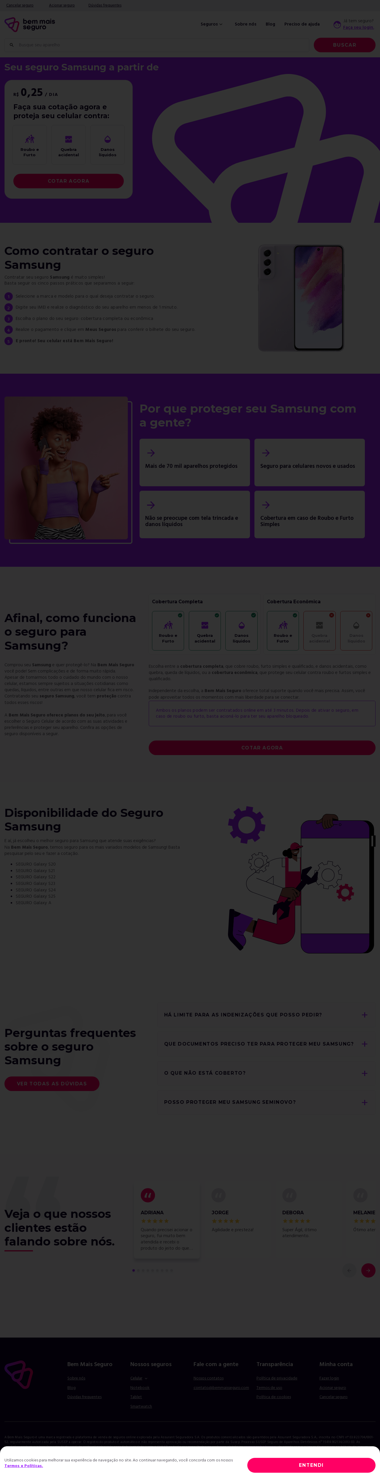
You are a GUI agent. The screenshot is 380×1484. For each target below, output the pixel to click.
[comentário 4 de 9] (148, 1270)
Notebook (140, 1387)
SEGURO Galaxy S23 (35, 883)
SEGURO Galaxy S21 (35, 870)
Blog (270, 24)
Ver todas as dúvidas (52, 1084)
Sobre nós (245, 24)
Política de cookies (273, 1397)
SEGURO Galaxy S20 (36, 864)
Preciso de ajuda (302, 24)
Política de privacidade (276, 1378)
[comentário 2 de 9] (138, 1270)
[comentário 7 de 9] (162, 1270)
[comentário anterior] (349, 1270)
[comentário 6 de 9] (157, 1270)
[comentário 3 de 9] (143, 1270)
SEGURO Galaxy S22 (36, 877)
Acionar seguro (62, 6)
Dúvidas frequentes (104, 5)
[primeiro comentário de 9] (133, 1270)
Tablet (136, 1397)
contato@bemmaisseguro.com (221, 1387)
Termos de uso (269, 1387)
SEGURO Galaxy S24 (36, 890)
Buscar (345, 45)
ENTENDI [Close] (311, 1465)
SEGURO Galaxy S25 (36, 896)
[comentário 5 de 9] (152, 1270)
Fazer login (329, 1378)
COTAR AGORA (69, 181)
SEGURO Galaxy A (33, 903)
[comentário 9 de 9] (171, 1270)
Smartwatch (141, 1406)
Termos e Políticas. (23, 1466)
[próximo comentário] (368, 1270)
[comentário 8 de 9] (167, 1270)
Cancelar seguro (20, 6)
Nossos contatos (209, 1378)
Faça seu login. (358, 28)
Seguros (212, 24)
